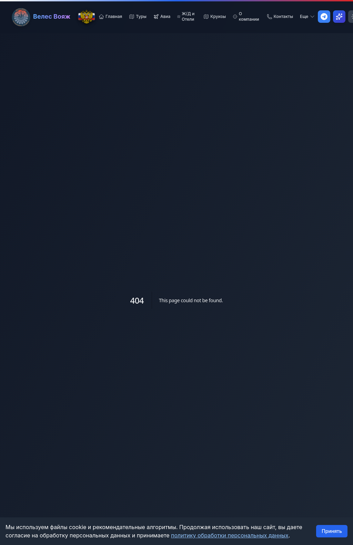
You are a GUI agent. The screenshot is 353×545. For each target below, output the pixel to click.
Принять (332, 531)
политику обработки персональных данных (230, 535)
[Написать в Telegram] (324, 16)
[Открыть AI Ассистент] (339, 16)
